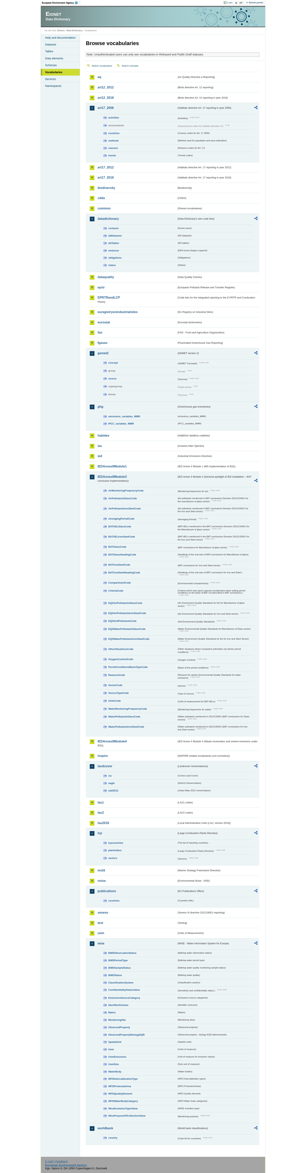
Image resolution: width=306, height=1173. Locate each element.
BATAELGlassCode (119, 526)
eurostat (104, 322)
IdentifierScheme (118, 1005)
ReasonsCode (116, 675)
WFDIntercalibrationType (123, 1078)
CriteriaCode (115, 590)
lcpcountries (115, 842)
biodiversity (106, 188)
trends (112, 155)
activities (113, 117)
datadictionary (108, 218)
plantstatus (115, 850)
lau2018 (103, 823)
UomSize (113, 1064)
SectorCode (115, 685)
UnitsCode (114, 700)
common (104, 208)
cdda (101, 198)
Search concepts (130, 66)
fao (100, 332)
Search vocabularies (102, 66)
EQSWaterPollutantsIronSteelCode (128, 638)
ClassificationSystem (120, 982)
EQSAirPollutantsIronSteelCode (127, 613)
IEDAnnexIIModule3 (112, 476)
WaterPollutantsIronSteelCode (126, 726)
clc (110, 775)
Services (50, 79)
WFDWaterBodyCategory (123, 1101)
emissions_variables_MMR (124, 416)
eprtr (101, 287)
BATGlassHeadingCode (122, 554)
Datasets (50, 44)
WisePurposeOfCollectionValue (126, 1115)
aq (99, 77)
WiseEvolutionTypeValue (123, 1108)
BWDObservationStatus (122, 952)
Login (230, 2)
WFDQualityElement (120, 1093)
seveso (103, 912)
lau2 (101, 812)
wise (101, 943)
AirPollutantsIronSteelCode (124, 508)
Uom (111, 1049)
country (112, 1137)
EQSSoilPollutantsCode (122, 620)
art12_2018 (106, 97)
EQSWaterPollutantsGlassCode (127, 628)
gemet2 (103, 353)
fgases (103, 342)
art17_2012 (106, 167)
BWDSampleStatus (119, 967)
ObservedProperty (119, 1027)
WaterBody (114, 1071)
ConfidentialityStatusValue (124, 989)
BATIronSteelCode (119, 564)
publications (107, 891)
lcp (100, 833)
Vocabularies (53, 72)
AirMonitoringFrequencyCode (126, 490)
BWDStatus (115, 975)
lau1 (101, 802)
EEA (61, 3)
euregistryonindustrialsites (118, 312)
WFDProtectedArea (119, 1086)
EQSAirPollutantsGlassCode (125, 603)
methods (113, 140)
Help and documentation (60, 37)
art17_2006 (106, 107)
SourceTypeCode (118, 693)
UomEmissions (117, 1056)
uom (101, 933)
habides (103, 435)
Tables (49, 51)
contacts (113, 228)
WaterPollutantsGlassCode (124, 716)
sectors (112, 858)
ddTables (113, 243)
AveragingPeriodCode (121, 518)
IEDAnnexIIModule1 (112, 466)
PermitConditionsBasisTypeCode (128, 667)
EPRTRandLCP (109, 297)
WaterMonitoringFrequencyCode (127, 708)
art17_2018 (106, 177)
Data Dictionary (74, 30)
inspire (103, 755)
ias (100, 446)
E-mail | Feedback (56, 1161)
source (112, 378)
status (112, 265)
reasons (113, 148)
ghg (100, 406)
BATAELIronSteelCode (121, 536)
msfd (101, 870)
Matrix (112, 1012)
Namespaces (53, 85)
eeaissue (113, 250)
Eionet (60, 30)
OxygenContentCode (120, 659)
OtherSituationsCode (120, 649)
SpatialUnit (114, 1041)
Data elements (54, 58)
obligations (115, 257)
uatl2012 (113, 790)
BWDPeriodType (118, 960)
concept (113, 362)
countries (114, 133)
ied (100, 456)
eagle (111, 783)
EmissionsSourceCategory (124, 997)
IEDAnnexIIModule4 (112, 741)
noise (102, 880)
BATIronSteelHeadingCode (124, 572)
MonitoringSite (117, 1019)
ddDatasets (115, 235)
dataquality (106, 277)
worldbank (105, 1128)
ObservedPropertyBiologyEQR (126, 1034)
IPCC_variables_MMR (121, 423)
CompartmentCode (119, 582)
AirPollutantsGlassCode (122, 498)
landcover (105, 766)
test (100, 923)
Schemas (51, 65)
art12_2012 (106, 87)
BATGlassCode (117, 546)
